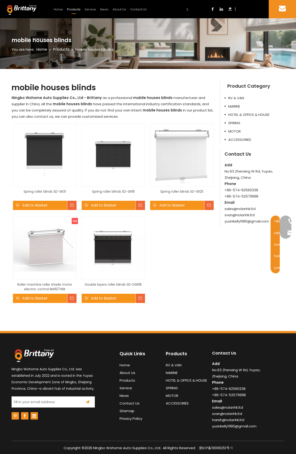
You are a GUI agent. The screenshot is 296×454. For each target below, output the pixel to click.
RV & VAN (236, 98)
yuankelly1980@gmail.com (247, 221)
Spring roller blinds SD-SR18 (113, 191)
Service (90, 9)
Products (73, 9)
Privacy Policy (131, 418)
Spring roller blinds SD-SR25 (182, 191)
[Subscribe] (87, 402)
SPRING (234, 122)
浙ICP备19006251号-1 (216, 447)
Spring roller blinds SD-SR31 (45, 191)
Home (58, 9)
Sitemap (127, 410)
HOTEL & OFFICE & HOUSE (248, 114)
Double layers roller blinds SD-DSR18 (113, 284)
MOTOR (234, 131)
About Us (119, 9)
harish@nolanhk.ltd (228, 419)
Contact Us (138, 9)
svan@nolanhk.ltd (240, 215)
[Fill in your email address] (45, 402)
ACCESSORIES (239, 139)
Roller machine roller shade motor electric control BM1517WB (44, 286)
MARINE (234, 106)
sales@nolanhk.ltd (240, 208)
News (104, 9)
